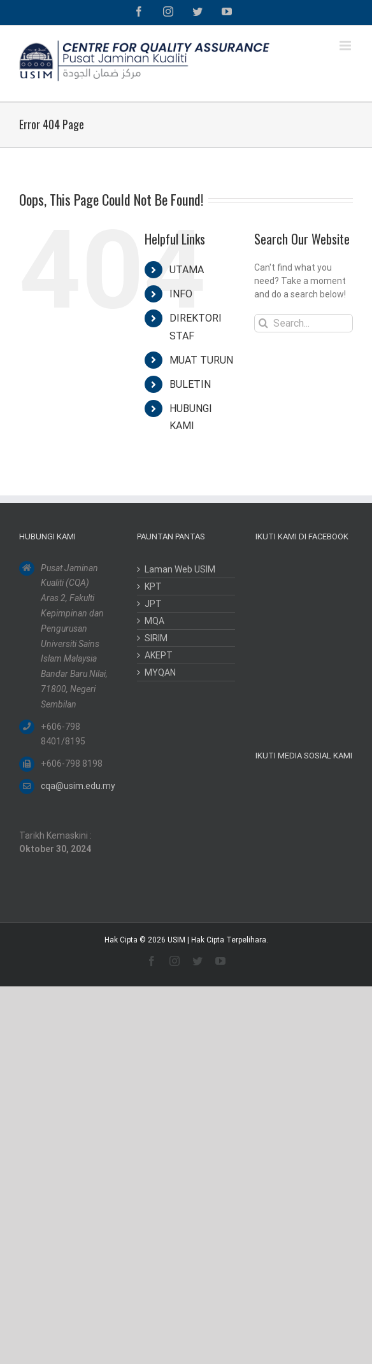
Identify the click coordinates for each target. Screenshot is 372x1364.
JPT (153, 604)
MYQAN (160, 672)
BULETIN (190, 384)
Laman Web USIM (180, 569)
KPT (153, 586)
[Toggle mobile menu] (346, 45)
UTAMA (186, 270)
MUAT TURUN (201, 360)
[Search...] (303, 323)
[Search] (263, 323)
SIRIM (156, 638)
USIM (176, 939)
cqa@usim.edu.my (78, 786)
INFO (180, 294)
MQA (154, 621)
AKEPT (159, 655)
